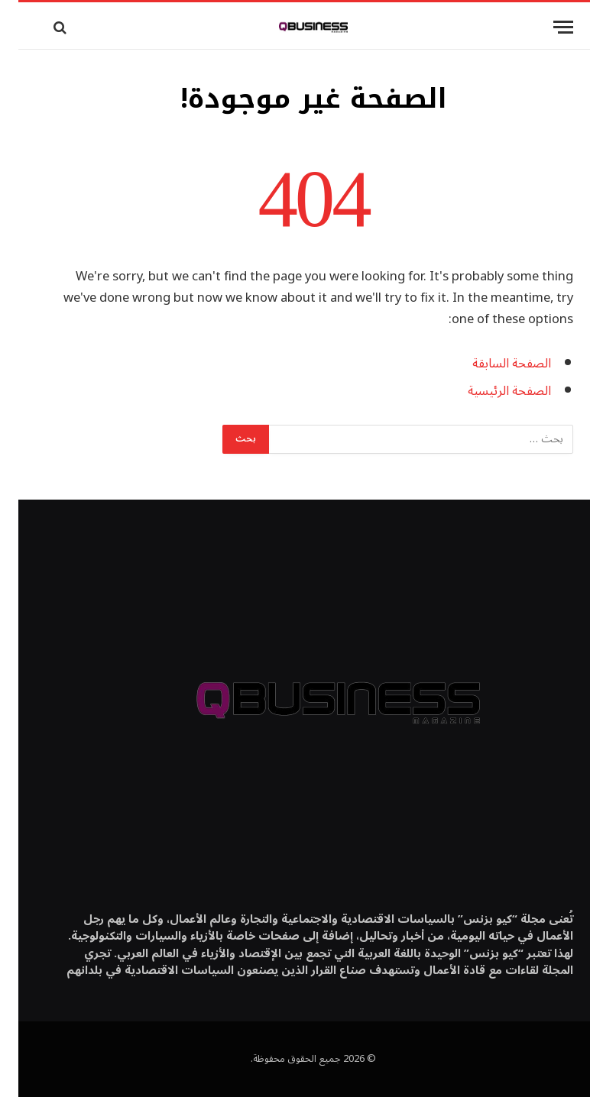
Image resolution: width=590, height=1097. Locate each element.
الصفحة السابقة (493, 363)
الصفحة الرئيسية (491, 390)
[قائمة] (545, 27)
